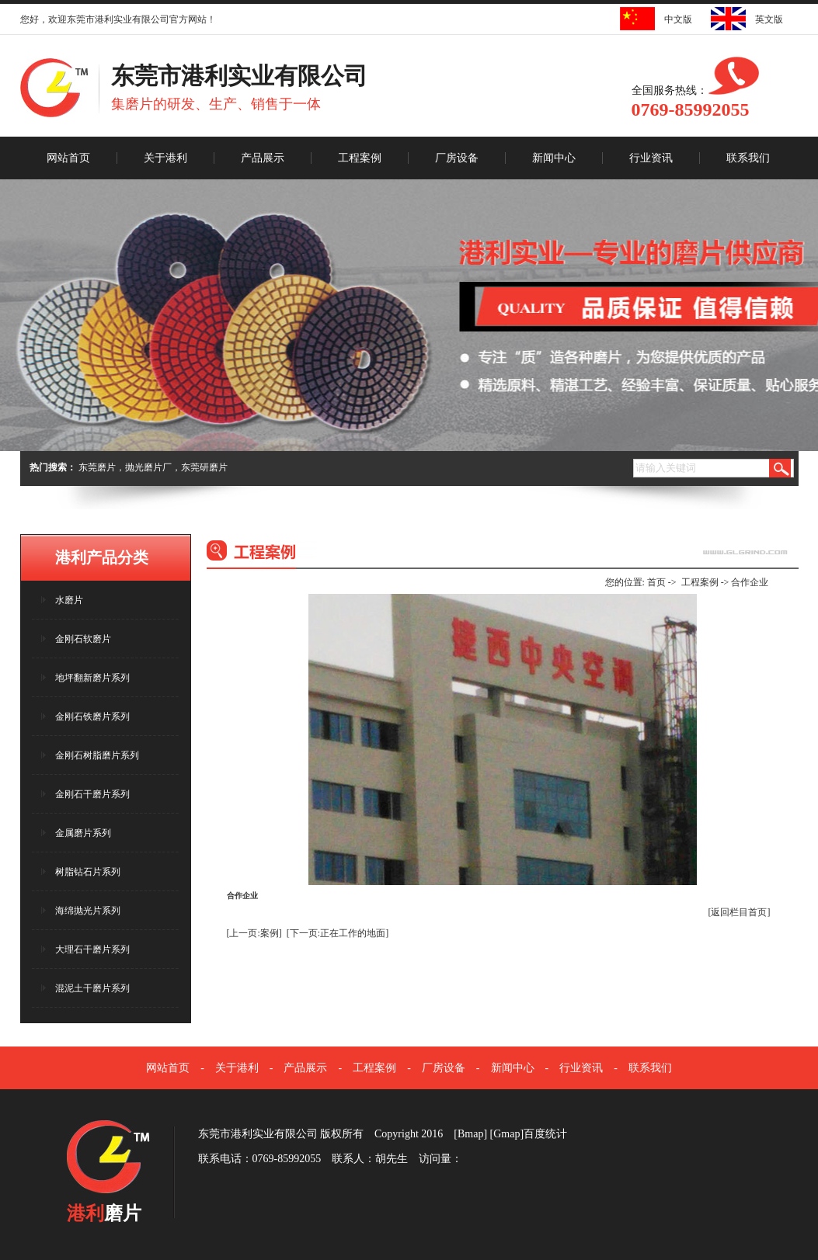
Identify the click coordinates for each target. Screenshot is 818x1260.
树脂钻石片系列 (87, 871)
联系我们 (748, 158)
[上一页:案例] (254, 933)
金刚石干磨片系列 (92, 794)
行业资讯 (651, 158)
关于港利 (165, 158)
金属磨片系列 (83, 833)
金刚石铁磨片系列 (92, 716)
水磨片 (69, 600)
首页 (656, 582)
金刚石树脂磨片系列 (97, 755)
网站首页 (68, 158)
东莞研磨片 (204, 467)
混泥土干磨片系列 (92, 988)
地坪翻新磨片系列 (92, 677)
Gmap (506, 1134)
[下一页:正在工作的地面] (337, 933)
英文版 (764, 19)
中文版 (673, 19)
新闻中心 (554, 158)
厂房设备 (457, 158)
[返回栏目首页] (739, 912)
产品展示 (262, 158)
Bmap (470, 1134)
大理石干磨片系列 (92, 949)
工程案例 (359, 158)
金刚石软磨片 (83, 638)
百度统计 (545, 1134)
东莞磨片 (97, 467)
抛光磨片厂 (148, 467)
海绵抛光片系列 (87, 910)
